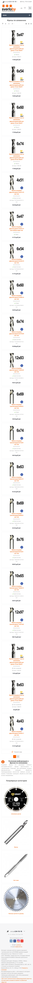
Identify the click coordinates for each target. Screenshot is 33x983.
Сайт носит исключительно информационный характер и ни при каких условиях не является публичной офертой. (16, 980)
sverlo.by (18, 945)
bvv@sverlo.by (18, 946)
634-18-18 (14, 931)
